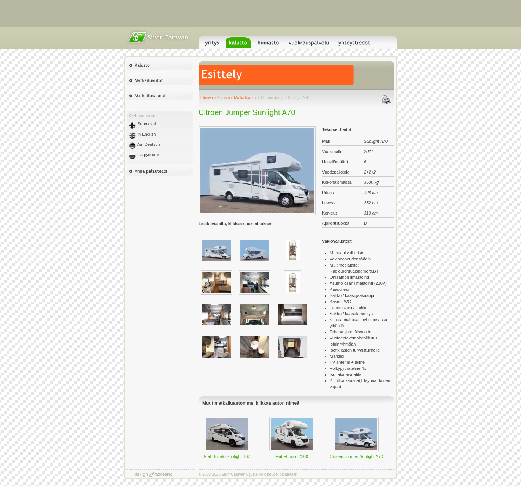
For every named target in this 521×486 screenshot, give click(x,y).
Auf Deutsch (144, 144)
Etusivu (206, 98)
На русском (144, 154)
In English (142, 134)
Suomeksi (142, 124)
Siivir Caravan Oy (236, 474)
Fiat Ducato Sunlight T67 (227, 456)
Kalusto (223, 98)
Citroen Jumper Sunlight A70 (356, 456)
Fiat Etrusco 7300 (291, 456)
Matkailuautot (245, 98)
